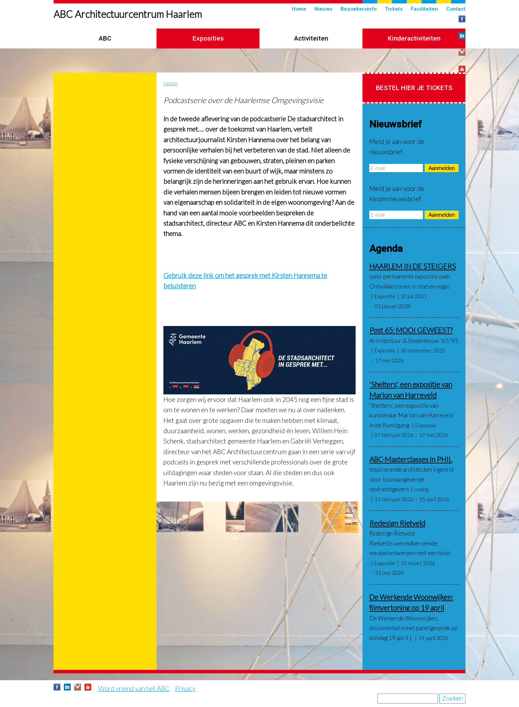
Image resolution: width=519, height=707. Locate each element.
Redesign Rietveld (397, 523)
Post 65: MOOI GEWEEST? (410, 330)
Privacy (185, 688)
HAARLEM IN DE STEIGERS (412, 266)
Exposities (208, 38)
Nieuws (323, 9)
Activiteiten (311, 38)
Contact (455, 9)
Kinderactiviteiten (414, 38)
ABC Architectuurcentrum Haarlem (128, 14)
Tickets (394, 9)
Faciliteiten (424, 9)
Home (299, 9)
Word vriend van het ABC (134, 688)
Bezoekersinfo (359, 9)
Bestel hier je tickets (414, 88)
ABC (105, 38)
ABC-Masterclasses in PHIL (410, 459)
